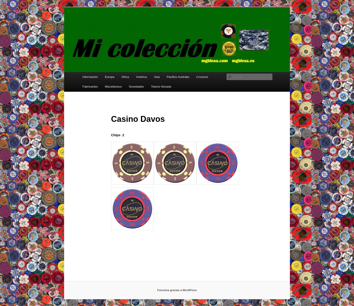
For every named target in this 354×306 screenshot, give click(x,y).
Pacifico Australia (178, 77)
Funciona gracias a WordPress (177, 290)
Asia (157, 77)
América (141, 77)
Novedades (136, 86)
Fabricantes (90, 86)
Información (90, 77)
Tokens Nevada (161, 86)
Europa (109, 77)
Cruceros (202, 77)
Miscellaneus (113, 86)
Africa (125, 77)
